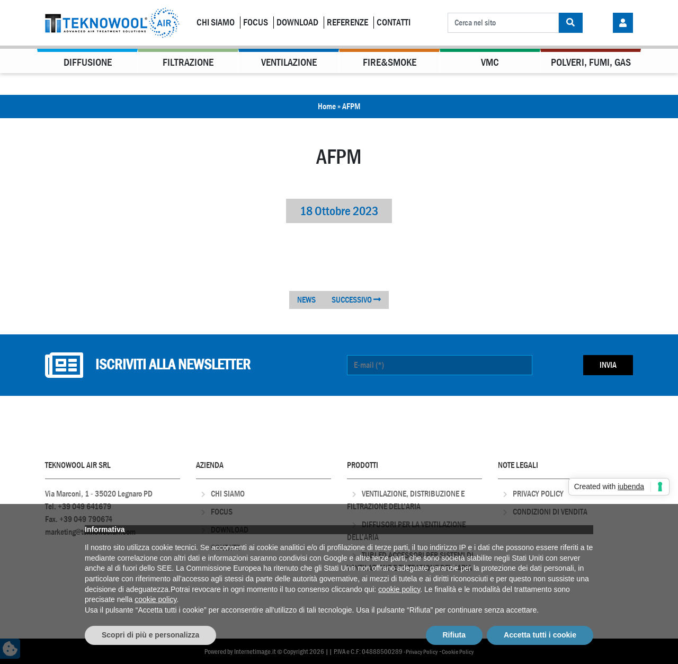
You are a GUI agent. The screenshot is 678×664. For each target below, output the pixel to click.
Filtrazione (188, 62)
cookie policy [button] (399, 589)
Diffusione (88, 62)
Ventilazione (289, 62)
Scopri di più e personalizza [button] (150, 635)
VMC (490, 62)
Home (327, 106)
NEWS (306, 299)
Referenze (347, 22)
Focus (255, 22)
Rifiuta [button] (454, 635)
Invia (608, 364)
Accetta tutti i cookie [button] (540, 635)
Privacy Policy (538, 493)
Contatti (394, 22)
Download (297, 22)
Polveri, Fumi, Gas (591, 62)
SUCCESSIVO (356, 299)
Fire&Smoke (389, 62)
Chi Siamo (216, 22)
